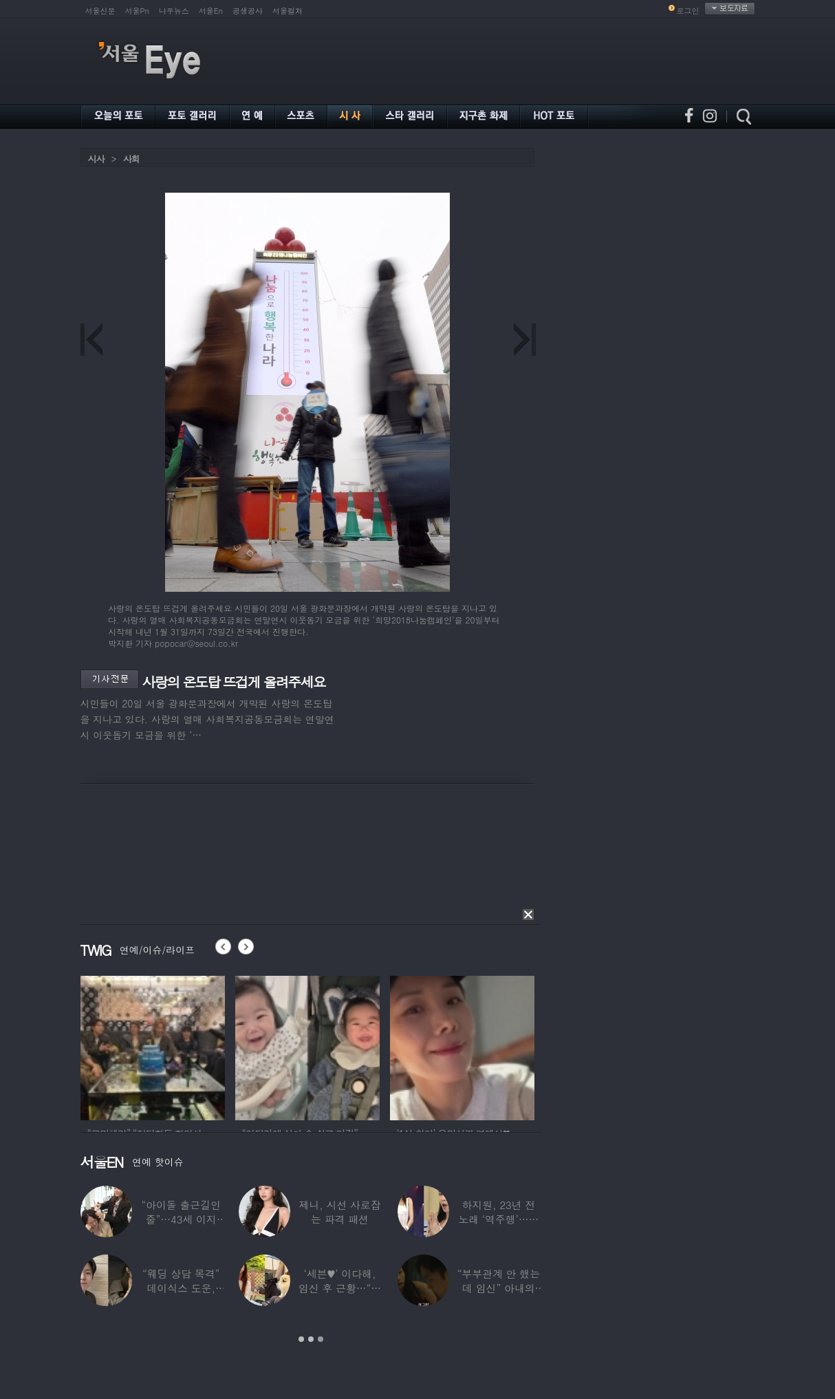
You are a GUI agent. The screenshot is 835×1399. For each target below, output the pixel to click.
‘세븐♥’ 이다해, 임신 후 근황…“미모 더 (355, 1288)
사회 (131, 158)
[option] (152, 1046)
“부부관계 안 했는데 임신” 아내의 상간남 (514, 1288)
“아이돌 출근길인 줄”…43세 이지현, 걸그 (197, 1219)
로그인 (688, 11)
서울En (211, 11)
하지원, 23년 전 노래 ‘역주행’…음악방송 (514, 1219)
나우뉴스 (174, 11)
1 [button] (301, 1339)
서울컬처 (287, 11)
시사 (96, 158)
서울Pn (137, 11)
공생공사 (247, 11)
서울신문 (100, 11)
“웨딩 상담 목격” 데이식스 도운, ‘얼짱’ (196, 1288)
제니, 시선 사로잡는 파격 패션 (355, 1211)
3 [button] (320, 1339)
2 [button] (311, 1339)
